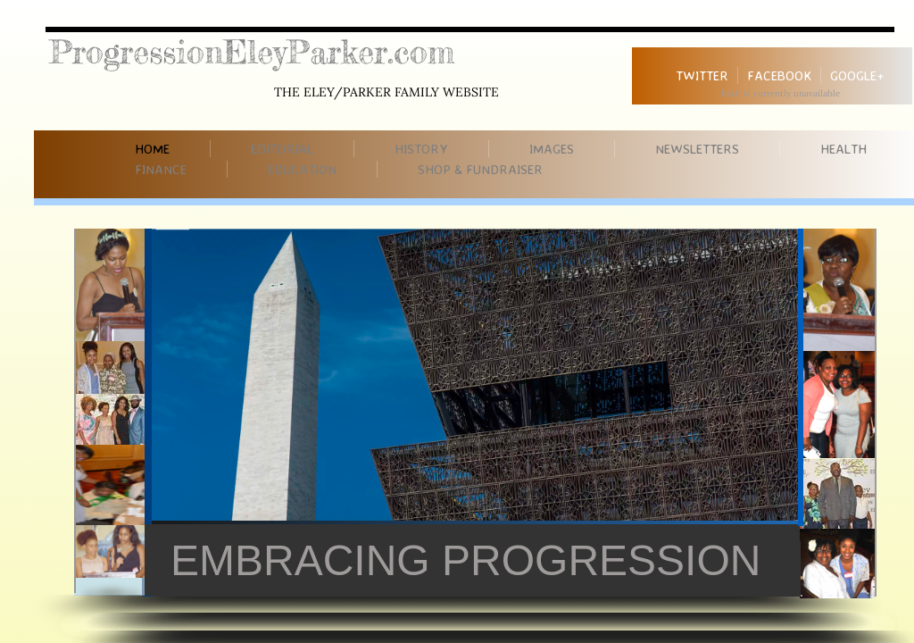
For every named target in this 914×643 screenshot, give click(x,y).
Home (152, 148)
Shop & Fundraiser (480, 169)
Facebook (779, 75)
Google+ (857, 75)
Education (302, 169)
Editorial (282, 148)
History (421, 148)
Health (843, 148)
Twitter (702, 75)
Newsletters (697, 148)
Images (551, 148)
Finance (161, 169)
